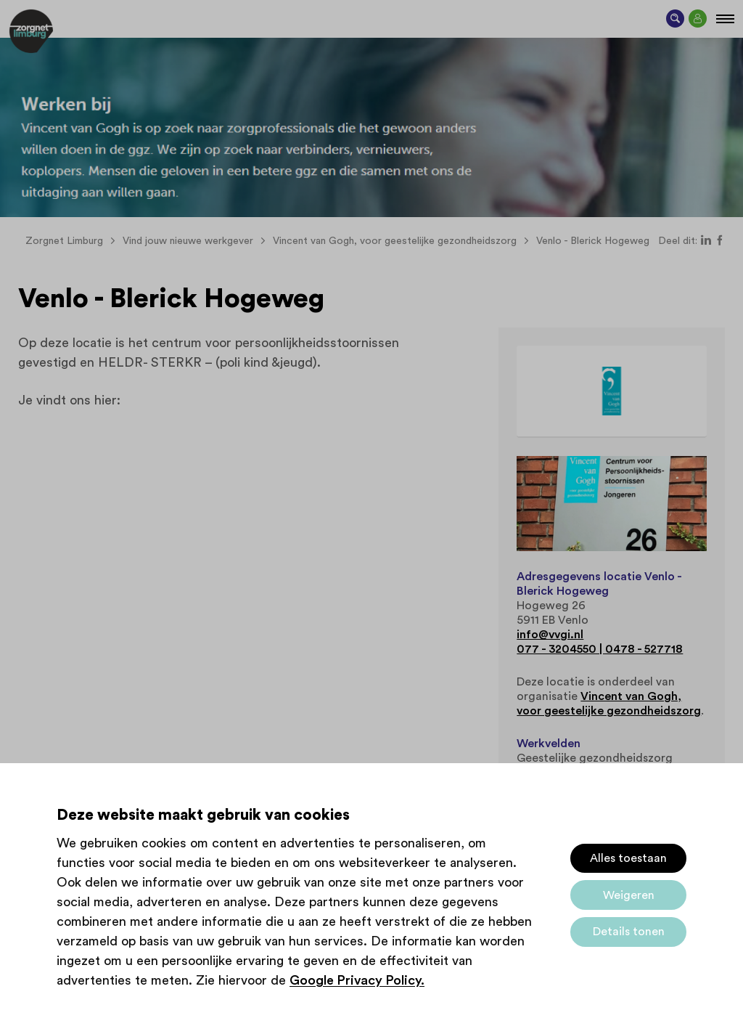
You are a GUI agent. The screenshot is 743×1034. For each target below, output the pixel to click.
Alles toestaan (628, 858)
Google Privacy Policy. (357, 980)
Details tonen (629, 931)
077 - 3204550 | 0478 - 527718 (600, 649)
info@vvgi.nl (550, 634)
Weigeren (628, 895)
